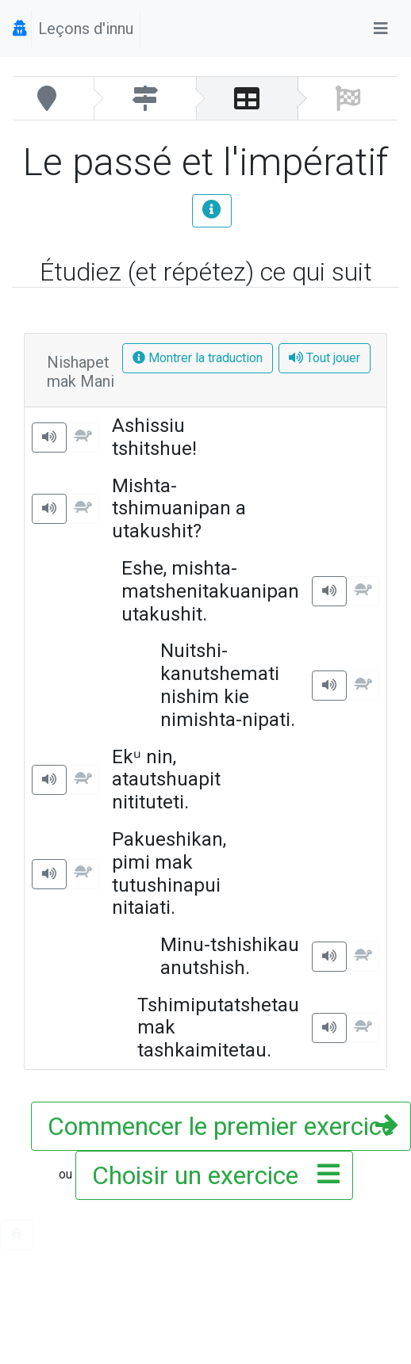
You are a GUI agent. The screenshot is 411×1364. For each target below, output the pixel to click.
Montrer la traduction (198, 357)
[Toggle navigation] (380, 28)
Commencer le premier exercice (221, 1126)
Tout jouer (324, 357)
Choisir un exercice (211, 1175)
